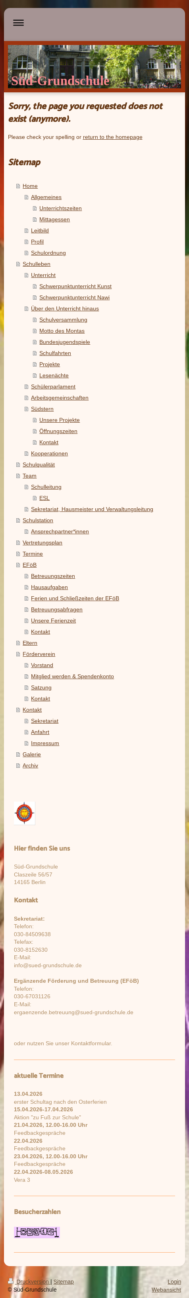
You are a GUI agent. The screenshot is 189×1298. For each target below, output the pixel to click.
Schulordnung (48, 253)
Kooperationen (49, 453)
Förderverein (39, 654)
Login (174, 1281)
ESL (44, 498)
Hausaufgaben (49, 587)
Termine (33, 553)
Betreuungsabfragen (57, 609)
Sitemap (64, 1281)
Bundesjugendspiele (64, 342)
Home (30, 186)
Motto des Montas (62, 331)
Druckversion (29, 1281)
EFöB (30, 565)
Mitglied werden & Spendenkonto (72, 676)
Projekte (49, 364)
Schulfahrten (55, 353)
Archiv (30, 765)
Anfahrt (40, 732)
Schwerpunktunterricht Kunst (75, 286)
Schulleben (36, 264)
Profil (37, 241)
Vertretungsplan (42, 542)
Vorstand (42, 665)
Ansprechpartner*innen (60, 531)
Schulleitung (46, 487)
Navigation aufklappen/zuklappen (94, 22)
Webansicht (166, 1289)
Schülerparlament (53, 386)
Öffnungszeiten (58, 431)
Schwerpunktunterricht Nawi (74, 297)
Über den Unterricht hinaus (65, 308)
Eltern (30, 643)
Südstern (42, 409)
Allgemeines (46, 197)
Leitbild (40, 230)
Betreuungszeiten (53, 576)
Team (30, 475)
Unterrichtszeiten (60, 208)
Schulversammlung (63, 319)
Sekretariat (44, 721)
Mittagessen (54, 219)
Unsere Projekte (59, 420)
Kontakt (48, 442)
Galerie (32, 754)
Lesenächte (54, 375)
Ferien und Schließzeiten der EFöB (75, 598)
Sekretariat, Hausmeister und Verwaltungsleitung (92, 509)
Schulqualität (39, 464)
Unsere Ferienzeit (53, 620)
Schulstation (38, 520)
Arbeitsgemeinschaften (60, 397)
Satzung (41, 687)
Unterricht (43, 275)
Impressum (45, 743)
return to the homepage (113, 137)
